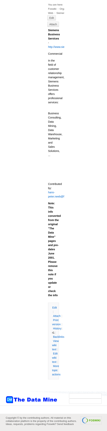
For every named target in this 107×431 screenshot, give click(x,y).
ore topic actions (56, 370)
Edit (51, 17)
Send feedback (65, 424)
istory (57, 328)
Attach (53, 24)
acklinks (58, 336)
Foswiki (52, 8)
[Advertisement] (21, 76)
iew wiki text (55, 345)
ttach (57, 315)
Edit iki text (55, 357)
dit (54, 307)
